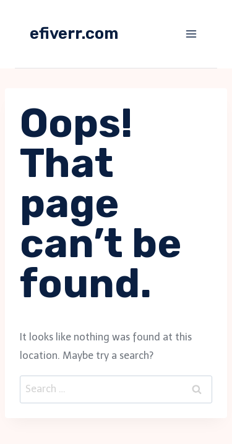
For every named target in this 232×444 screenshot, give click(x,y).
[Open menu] (190, 33)
